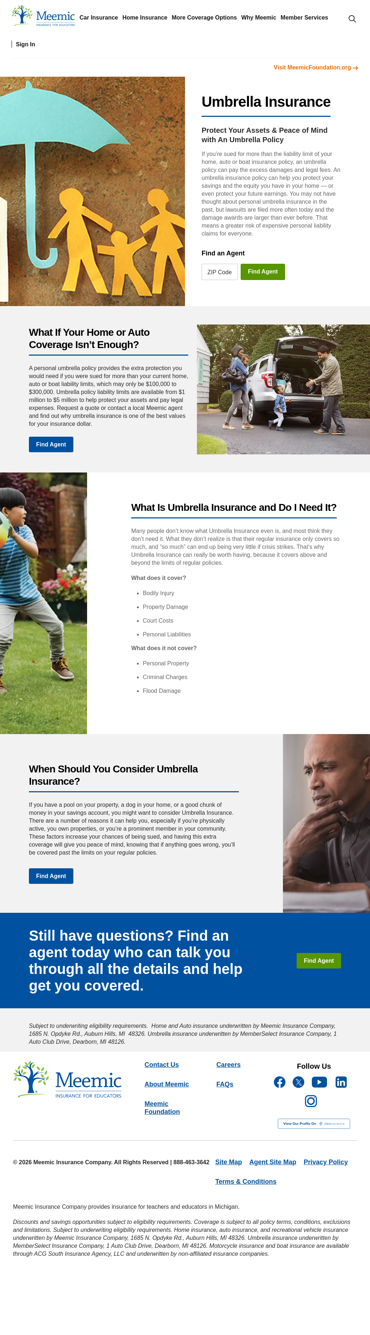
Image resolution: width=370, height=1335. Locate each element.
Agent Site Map (272, 1162)
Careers (228, 1064)
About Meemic (167, 1084)
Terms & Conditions (246, 1181)
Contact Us (162, 1064)
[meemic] (43, 17)
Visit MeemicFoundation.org (316, 67)
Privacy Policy (326, 1162)
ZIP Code (219, 272)
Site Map (228, 1162)
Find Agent (263, 271)
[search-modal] (352, 19)
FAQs (224, 1084)
